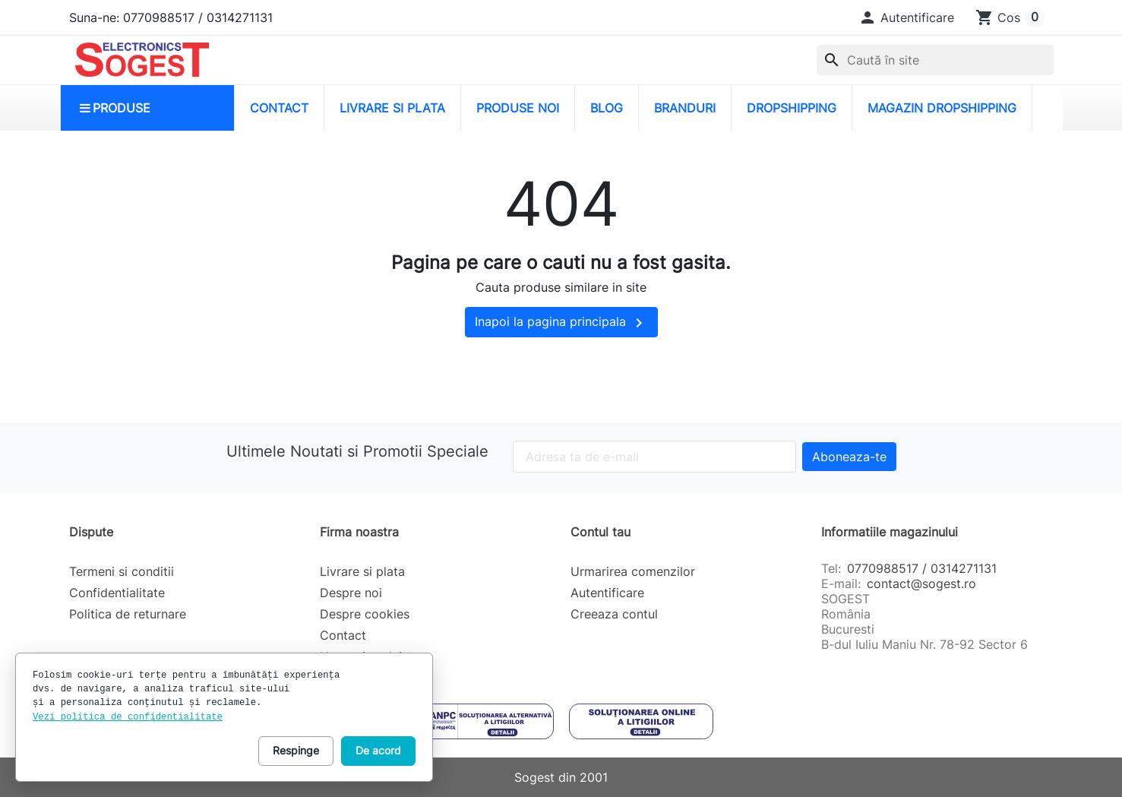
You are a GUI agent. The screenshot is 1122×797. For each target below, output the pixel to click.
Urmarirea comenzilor (632, 571)
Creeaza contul (614, 613)
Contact (343, 635)
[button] (906, 17)
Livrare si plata (362, 571)
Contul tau (600, 531)
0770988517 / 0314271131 (922, 568)
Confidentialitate (117, 592)
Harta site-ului (361, 656)
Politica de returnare (127, 613)
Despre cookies (364, 613)
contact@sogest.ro (921, 583)
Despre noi (351, 592)
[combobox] (935, 60)
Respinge (296, 750)
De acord (378, 750)
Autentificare (607, 592)
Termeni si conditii (121, 571)
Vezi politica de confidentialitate (128, 717)
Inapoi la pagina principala (561, 323)
